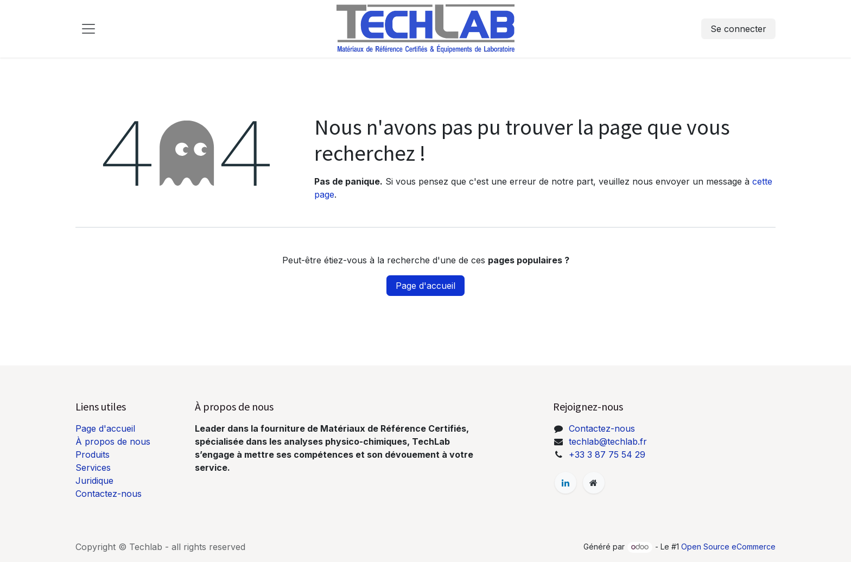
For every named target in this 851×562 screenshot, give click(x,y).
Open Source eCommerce (728, 546)
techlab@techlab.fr (608, 441)
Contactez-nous (108, 493)
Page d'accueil (425, 285)
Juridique (94, 480)
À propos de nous (112, 441)
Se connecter (738, 28)
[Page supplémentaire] (594, 483)
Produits (92, 454)
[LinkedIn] (565, 483)
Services (93, 467)
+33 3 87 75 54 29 (607, 454)
